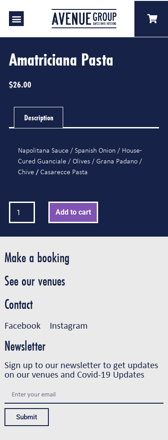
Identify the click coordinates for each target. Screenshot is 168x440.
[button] (16, 18)
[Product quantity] (22, 212)
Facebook (22, 325)
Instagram (69, 325)
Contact (18, 304)
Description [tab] (38, 117)
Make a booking (36, 257)
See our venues (34, 281)
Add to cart (73, 212)
